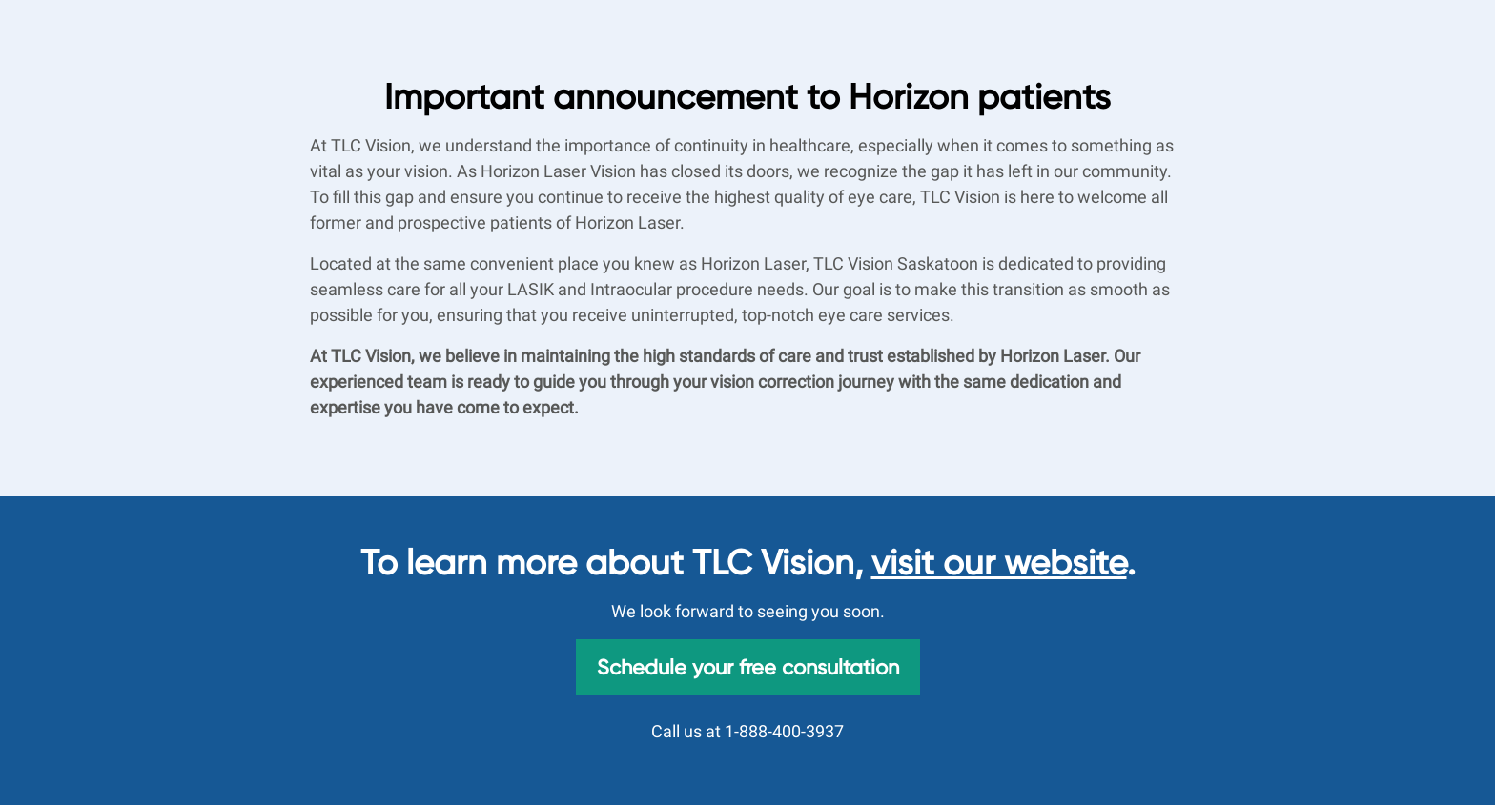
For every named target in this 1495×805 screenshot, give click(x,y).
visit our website (999, 562)
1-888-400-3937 (784, 731)
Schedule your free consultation (748, 666)
